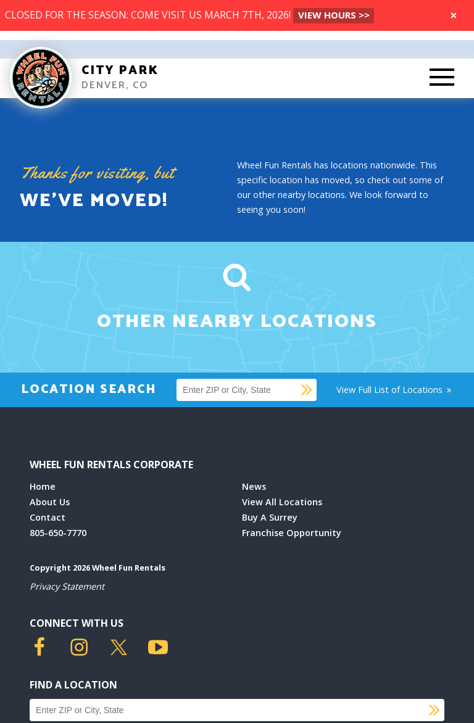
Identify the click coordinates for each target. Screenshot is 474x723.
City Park (120, 70)
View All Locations (282, 502)
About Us (50, 502)
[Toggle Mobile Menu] (442, 78)
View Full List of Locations (394, 389)
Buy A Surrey (269, 517)
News (254, 486)
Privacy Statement (67, 586)
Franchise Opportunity (291, 533)
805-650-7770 (58, 533)
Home (43, 486)
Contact (47, 517)
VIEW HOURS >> (334, 15)
